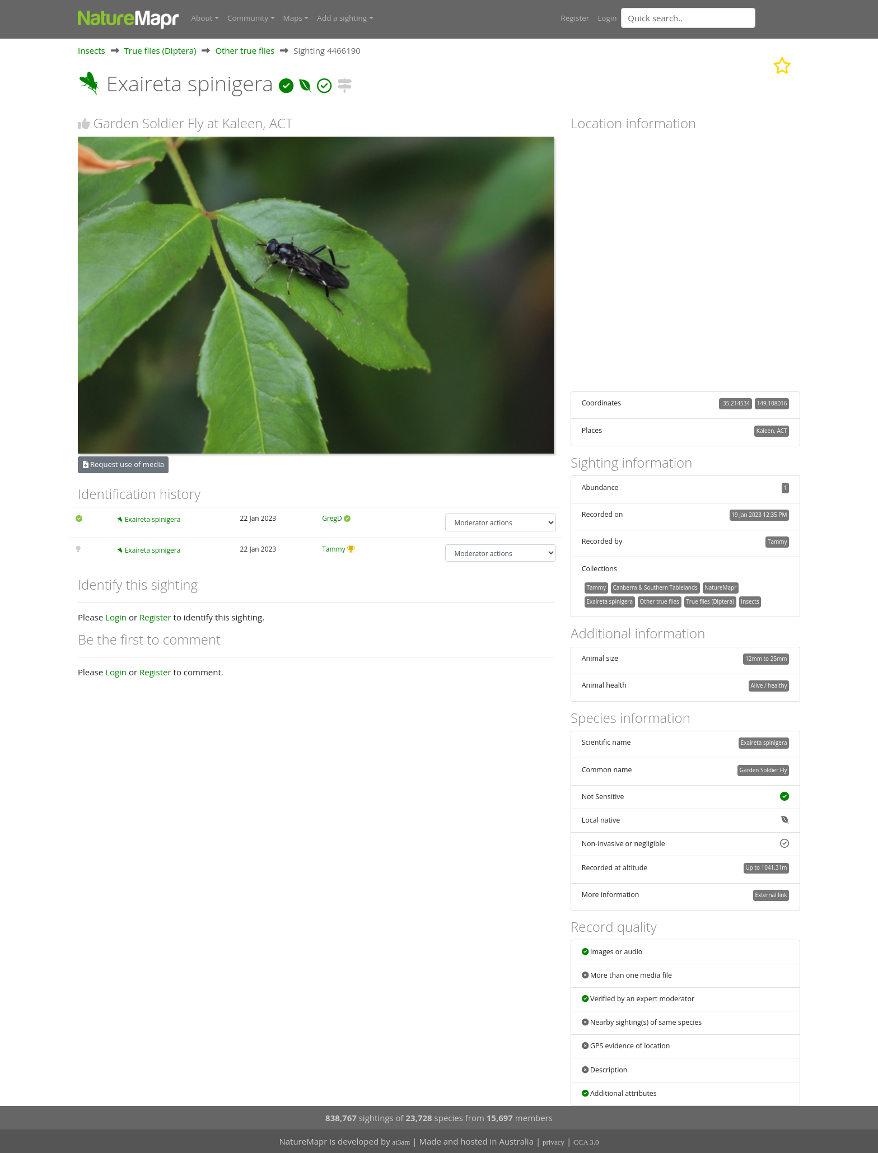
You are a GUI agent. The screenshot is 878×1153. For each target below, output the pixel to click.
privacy (553, 1142)
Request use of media (123, 464)
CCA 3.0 (586, 1142)
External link (771, 894)
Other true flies (244, 49)
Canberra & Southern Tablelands (655, 587)
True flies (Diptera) (160, 49)
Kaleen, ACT (771, 430)
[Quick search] (688, 18)
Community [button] (247, 18)
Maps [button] (292, 18)
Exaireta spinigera (153, 519)
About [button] (202, 18)
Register (575, 18)
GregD (332, 518)
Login (607, 18)
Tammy (333, 548)
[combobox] (710, 18)
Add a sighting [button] (342, 18)
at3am (401, 1142)
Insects (91, 49)
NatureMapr (720, 587)
